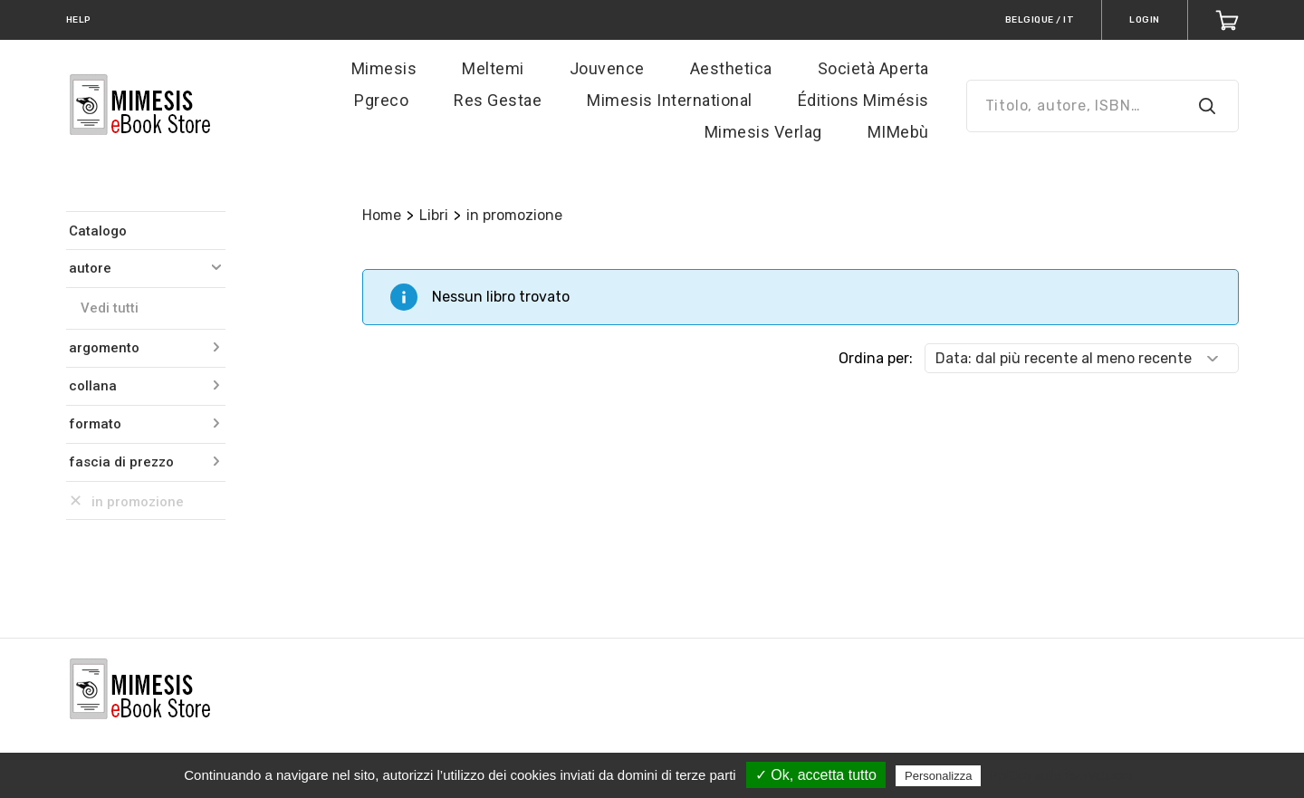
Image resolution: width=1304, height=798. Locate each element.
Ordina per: (876, 358)
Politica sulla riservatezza (1062, 775)
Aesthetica (731, 68)
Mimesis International (670, 100)
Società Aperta (873, 68)
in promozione (514, 215)
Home (381, 215)
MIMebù (898, 131)
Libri (433, 215)
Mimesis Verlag (763, 131)
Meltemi (493, 68)
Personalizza (938, 776)
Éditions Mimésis (863, 100)
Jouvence (607, 68)
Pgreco (381, 100)
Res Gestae (498, 100)
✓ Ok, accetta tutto (816, 775)
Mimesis (384, 68)
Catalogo (98, 231)
